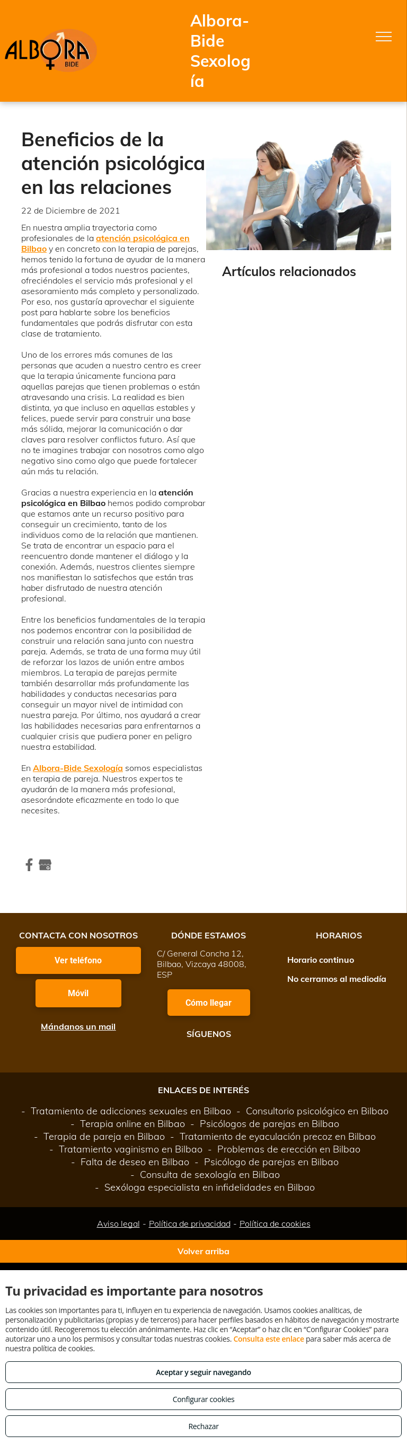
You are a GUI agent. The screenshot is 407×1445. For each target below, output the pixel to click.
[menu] (383, 36)
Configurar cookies (204, 1399)
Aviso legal (118, 1223)
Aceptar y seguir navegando (203, 1372)
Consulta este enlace (268, 1339)
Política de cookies (275, 1223)
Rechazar (203, 1426)
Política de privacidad (190, 1223)
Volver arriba (203, 1251)
